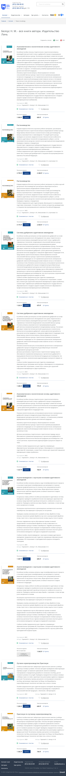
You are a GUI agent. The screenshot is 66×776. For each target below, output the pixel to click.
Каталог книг (5, 762)
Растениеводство (23, 125)
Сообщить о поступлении (23, 654)
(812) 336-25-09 (30, 764)
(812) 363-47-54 (18, 8)
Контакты (45, 15)
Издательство (15, 15)
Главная (3, 21)
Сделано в (59, 772)
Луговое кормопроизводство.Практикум (32, 663)
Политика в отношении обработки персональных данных (36, 772)
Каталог (5, 15)
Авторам (26, 15)
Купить (27, 117)
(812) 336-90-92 (18, 4)
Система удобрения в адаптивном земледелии (35, 233)
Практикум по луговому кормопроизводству (34, 714)
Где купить (35, 15)
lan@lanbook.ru (59, 764)
